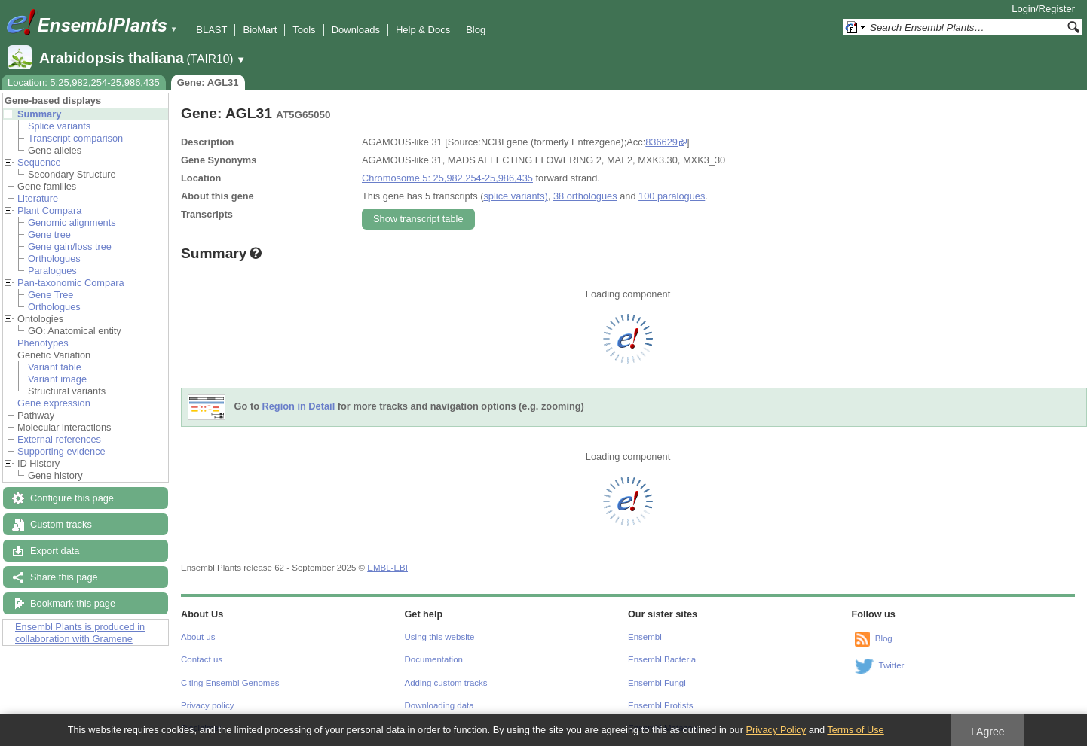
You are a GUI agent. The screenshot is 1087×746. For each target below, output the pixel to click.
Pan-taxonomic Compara (70, 282)
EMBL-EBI (387, 567)
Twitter (892, 665)
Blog (475, 29)
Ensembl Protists (660, 705)
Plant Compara (49, 210)
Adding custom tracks (446, 682)
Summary (39, 114)
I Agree (988, 732)
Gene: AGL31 (208, 82)
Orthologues (54, 258)
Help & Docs (423, 29)
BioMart (260, 29)
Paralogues (52, 270)
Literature (37, 198)
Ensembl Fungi (657, 682)
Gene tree (49, 234)
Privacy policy (207, 705)
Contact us (201, 659)
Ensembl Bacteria (662, 659)
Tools (303, 29)
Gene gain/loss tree (70, 246)
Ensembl (645, 636)
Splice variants (59, 126)
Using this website (440, 636)
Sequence (39, 162)
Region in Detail (298, 407)
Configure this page (72, 498)
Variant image (57, 379)
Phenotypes (43, 343)
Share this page (64, 577)
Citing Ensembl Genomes (230, 682)
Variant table (54, 367)
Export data (54, 550)
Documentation (434, 659)
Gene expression (53, 403)
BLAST (211, 29)
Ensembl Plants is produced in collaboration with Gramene (80, 632)
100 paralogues (671, 196)
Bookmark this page (72, 603)
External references (59, 439)
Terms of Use (855, 729)
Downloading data (439, 705)
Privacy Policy (776, 729)
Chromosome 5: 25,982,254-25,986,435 (447, 178)
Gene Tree (50, 294)
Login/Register (1043, 8)
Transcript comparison (75, 138)
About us (198, 636)
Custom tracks (61, 524)
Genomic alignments (72, 222)
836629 (661, 142)
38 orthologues (585, 196)
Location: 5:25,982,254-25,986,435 (84, 82)
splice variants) (515, 196)
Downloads (356, 29)
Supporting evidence (61, 451)
